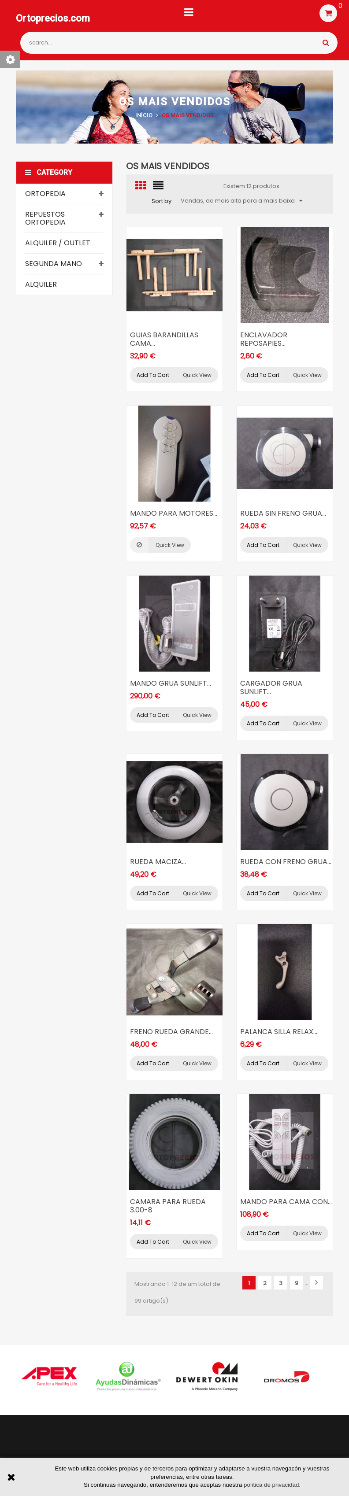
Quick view (197, 375)
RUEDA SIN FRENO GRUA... (283, 513)
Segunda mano (53, 264)
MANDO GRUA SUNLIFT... (170, 683)
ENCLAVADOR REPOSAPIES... (263, 339)
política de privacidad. (272, 1484)
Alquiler (41, 284)
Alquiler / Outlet (57, 243)
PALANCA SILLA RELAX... (278, 1032)
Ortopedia (45, 193)
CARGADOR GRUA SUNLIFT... (271, 687)
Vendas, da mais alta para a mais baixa (241, 200)
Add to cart (153, 375)
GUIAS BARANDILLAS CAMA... (164, 339)
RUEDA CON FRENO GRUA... (285, 862)
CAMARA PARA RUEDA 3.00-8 (168, 1206)
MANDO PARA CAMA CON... (286, 1202)
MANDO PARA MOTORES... (173, 513)
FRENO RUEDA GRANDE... (171, 1032)
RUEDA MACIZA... (158, 862)
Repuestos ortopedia (45, 218)
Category (48, 172)
